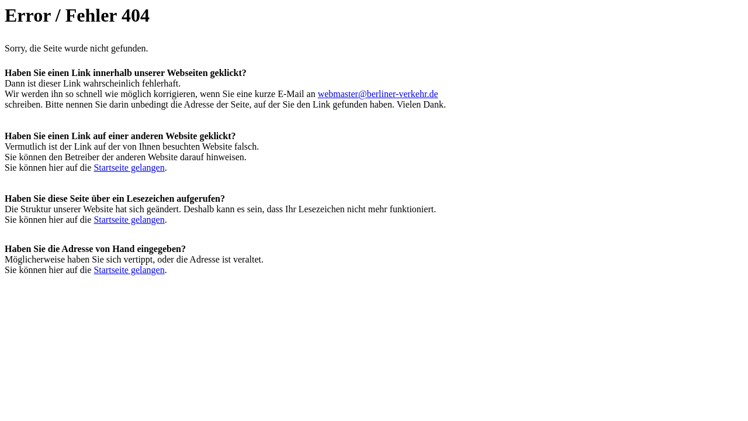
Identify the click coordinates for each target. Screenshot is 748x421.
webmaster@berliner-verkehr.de (378, 94)
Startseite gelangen (129, 167)
